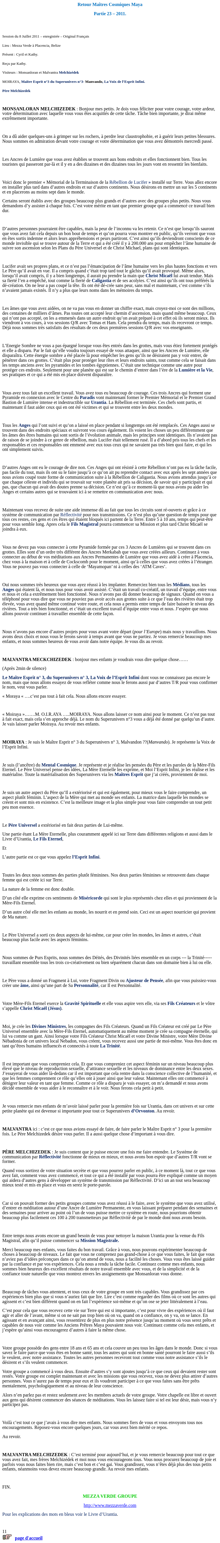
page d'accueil (28, 1538)
